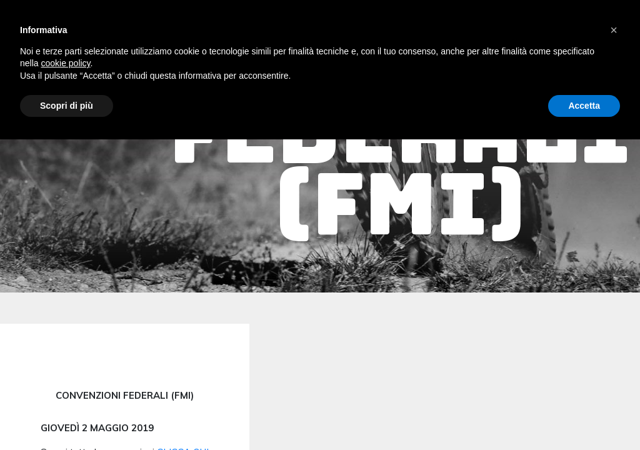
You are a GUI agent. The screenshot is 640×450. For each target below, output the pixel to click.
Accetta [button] (584, 106)
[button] (614, 30)
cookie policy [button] (65, 63)
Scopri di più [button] (66, 106)
